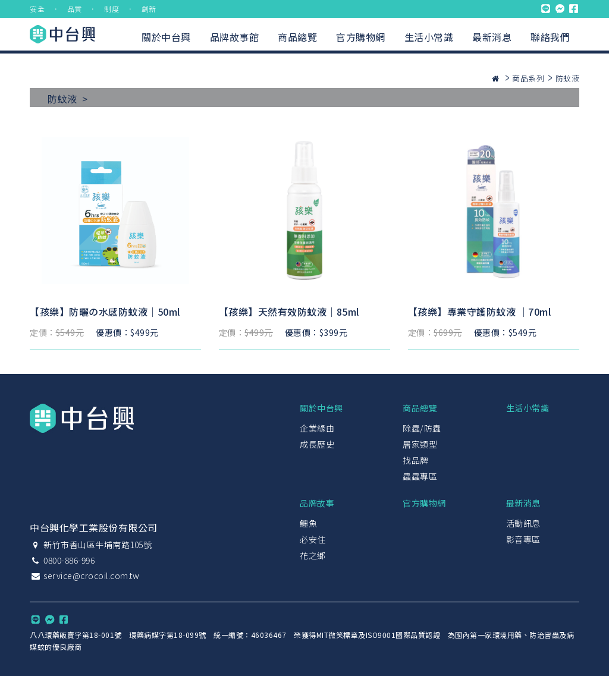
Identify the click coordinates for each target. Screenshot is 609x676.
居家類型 (420, 444)
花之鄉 (313, 555)
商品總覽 (297, 37)
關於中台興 (166, 37)
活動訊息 (523, 523)
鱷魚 (308, 523)
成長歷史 (317, 444)
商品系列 (528, 78)
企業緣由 (317, 428)
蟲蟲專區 (420, 476)
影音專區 (523, 539)
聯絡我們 (550, 37)
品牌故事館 (234, 37)
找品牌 (416, 460)
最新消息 (491, 37)
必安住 (313, 539)
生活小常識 (429, 37)
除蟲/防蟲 (422, 428)
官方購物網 (360, 37)
